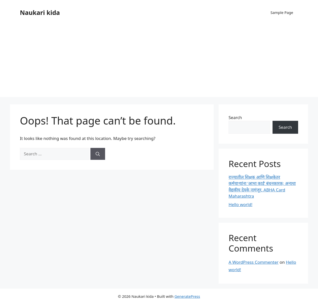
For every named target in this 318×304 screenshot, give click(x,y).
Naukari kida (40, 12)
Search (235, 117)
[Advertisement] (159, 62)
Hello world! (240, 204)
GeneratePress (187, 296)
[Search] (97, 154)
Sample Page (282, 12)
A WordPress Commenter (253, 262)
